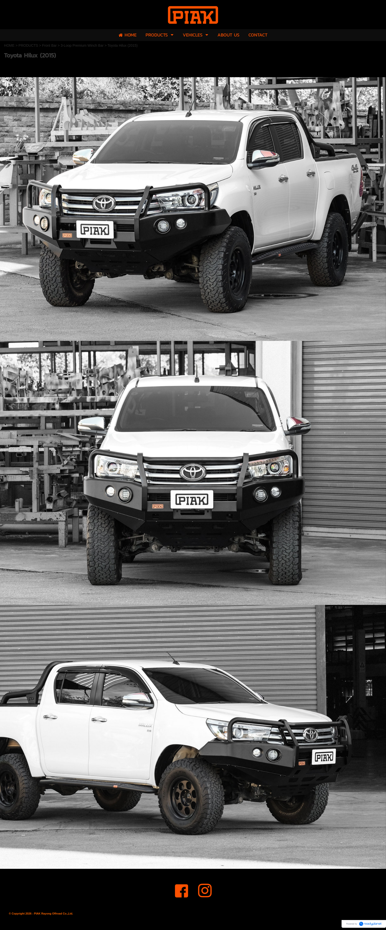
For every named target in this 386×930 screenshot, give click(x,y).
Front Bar (49, 45)
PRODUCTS (28, 45)
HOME (9, 45)
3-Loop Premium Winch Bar (82, 45)
